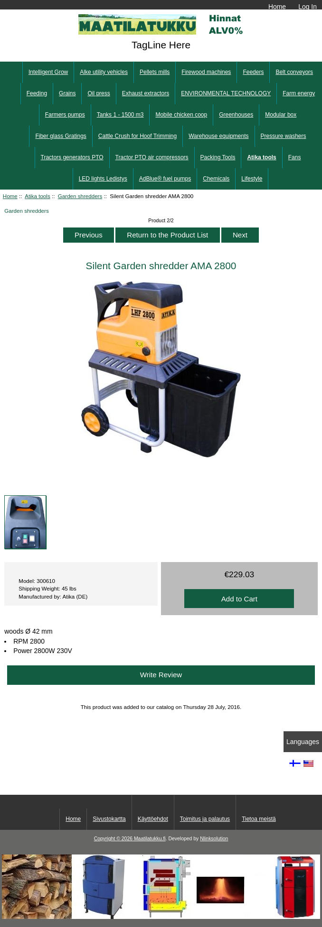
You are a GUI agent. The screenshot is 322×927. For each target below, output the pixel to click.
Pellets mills (155, 72)
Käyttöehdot (153, 819)
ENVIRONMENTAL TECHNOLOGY (226, 93)
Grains (67, 93)
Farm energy (299, 93)
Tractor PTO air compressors (152, 157)
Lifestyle (251, 178)
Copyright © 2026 (114, 838)
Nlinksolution (214, 838)
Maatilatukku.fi (150, 838)
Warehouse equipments (218, 136)
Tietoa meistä (259, 819)
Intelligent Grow (48, 72)
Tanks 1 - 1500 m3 (120, 114)
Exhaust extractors (145, 93)
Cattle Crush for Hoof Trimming (137, 136)
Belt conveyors (294, 72)
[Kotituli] (161, 917)
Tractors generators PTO (72, 157)
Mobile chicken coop (181, 114)
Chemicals (216, 178)
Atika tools (37, 196)
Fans (294, 157)
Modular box (280, 114)
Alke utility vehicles (104, 72)
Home (277, 6)
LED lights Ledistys (103, 178)
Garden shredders (80, 196)
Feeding (37, 93)
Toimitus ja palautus (205, 819)
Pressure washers (283, 136)
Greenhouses (236, 114)
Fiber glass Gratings (60, 136)
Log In (307, 6)
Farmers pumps (65, 114)
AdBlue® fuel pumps (165, 178)
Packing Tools (218, 157)
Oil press (98, 93)
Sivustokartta (109, 819)
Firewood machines (206, 72)
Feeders (253, 72)
